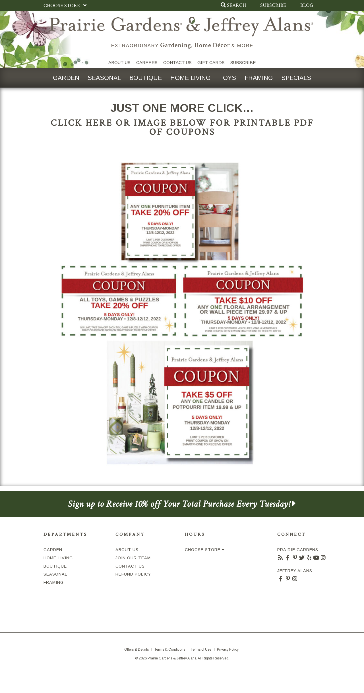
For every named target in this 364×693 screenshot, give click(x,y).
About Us (119, 62)
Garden (65, 77)
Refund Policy (133, 574)
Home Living (190, 77)
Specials (297, 77)
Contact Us (177, 62)
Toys (227, 77)
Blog (306, 5)
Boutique (145, 77)
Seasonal (104, 77)
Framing (259, 77)
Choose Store (66, 5)
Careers (147, 62)
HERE (99, 123)
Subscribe (273, 5)
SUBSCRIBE (243, 62)
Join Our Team (133, 558)
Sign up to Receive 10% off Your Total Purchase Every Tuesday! (182, 504)
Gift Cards (211, 62)
